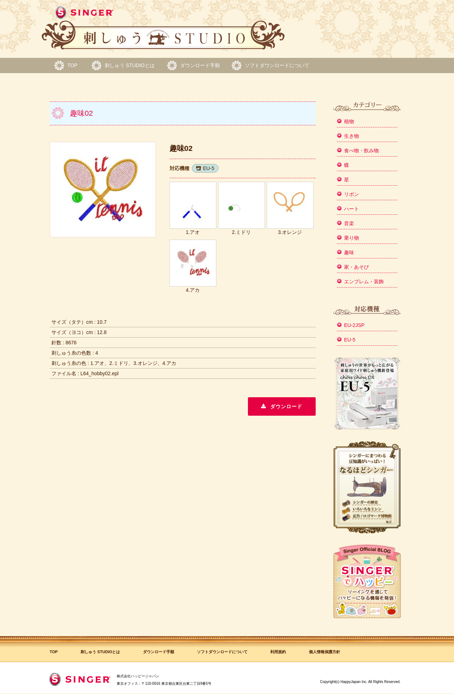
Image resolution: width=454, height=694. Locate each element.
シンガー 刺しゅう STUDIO (163, 28)
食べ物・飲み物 (361, 150)
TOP (72, 65)
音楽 (349, 223)
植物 (349, 121)
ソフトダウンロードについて (277, 65)
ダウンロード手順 (200, 65)
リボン (351, 194)
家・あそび (356, 267)
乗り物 (351, 238)
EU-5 (208, 168)
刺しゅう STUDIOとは (130, 65)
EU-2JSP (354, 325)
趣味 (349, 252)
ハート (351, 209)
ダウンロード (286, 406)
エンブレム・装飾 (364, 281)
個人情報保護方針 (324, 652)
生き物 (351, 136)
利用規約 (278, 652)
